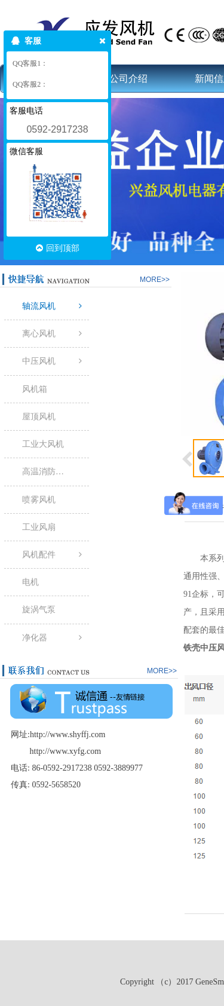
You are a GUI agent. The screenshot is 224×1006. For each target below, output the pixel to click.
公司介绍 (128, 78)
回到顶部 (57, 248)
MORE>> (155, 279)
